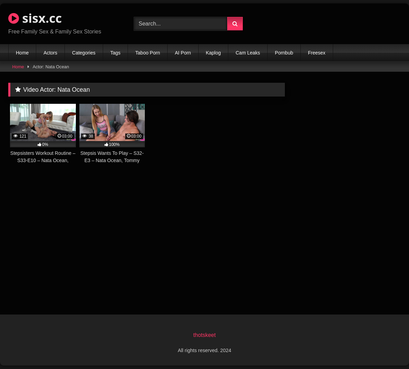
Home (22, 53)
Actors (50, 53)
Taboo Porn (147, 53)
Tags (115, 53)
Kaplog (213, 53)
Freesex (317, 53)
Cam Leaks (248, 53)
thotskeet (204, 335)
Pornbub (284, 53)
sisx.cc (35, 18)
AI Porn (183, 53)
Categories (84, 53)
